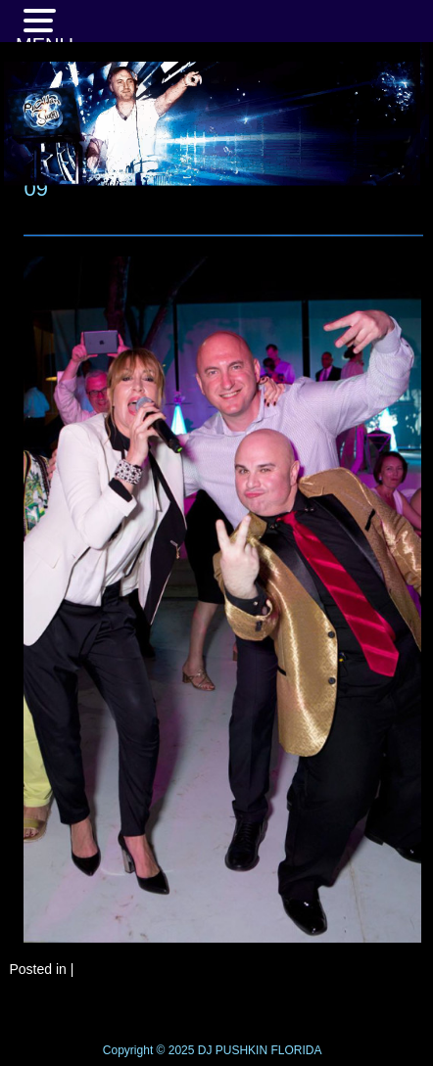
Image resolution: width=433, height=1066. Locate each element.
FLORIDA (295, 1050)
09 (35, 188)
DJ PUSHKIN (230, 1050)
